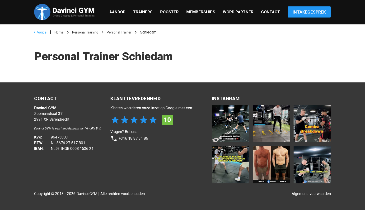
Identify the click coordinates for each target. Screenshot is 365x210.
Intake (309, 12)
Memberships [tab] (200, 12)
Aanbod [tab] (117, 12)
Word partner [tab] (238, 12)
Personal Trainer (119, 32)
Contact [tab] (270, 12)
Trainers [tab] (143, 12)
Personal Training (85, 32)
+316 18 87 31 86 (129, 138)
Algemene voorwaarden (311, 193)
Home (59, 32)
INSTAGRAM (225, 98)
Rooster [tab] (169, 12)
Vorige (39, 32)
